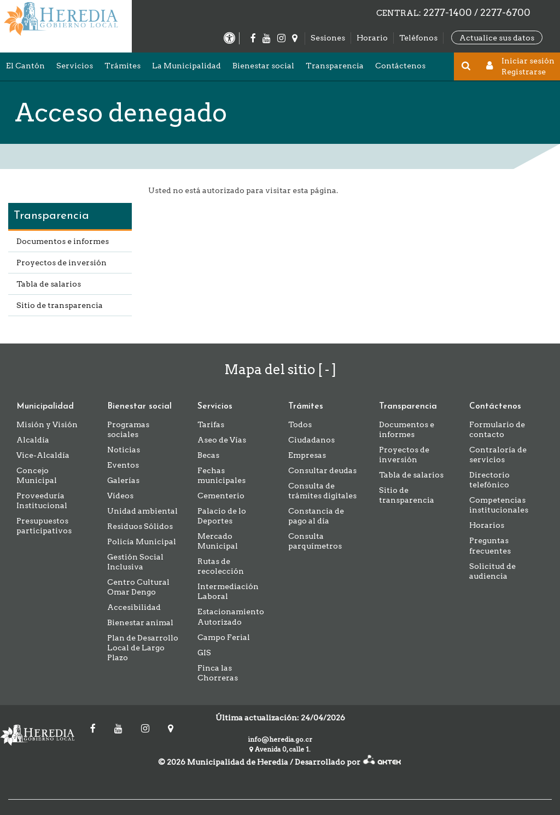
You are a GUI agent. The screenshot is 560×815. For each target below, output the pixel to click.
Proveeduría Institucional (41, 500)
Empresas (307, 455)
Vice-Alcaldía (42, 455)
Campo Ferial (223, 637)
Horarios (486, 525)
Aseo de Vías (221, 439)
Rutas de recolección (220, 566)
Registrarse (523, 71)
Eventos (123, 465)
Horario (372, 37)
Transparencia (335, 65)
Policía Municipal (141, 541)
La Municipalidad (186, 65)
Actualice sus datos (496, 37)
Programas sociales (128, 429)
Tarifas (210, 424)
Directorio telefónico (489, 479)
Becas (208, 455)
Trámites (122, 65)
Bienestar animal (140, 622)
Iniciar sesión (528, 60)
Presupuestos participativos (44, 525)
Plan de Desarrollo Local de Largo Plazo (142, 647)
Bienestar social (263, 65)
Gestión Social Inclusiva (135, 561)
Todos (300, 424)
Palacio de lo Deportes (221, 516)
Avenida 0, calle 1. (280, 749)
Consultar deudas (322, 470)
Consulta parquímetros (315, 541)
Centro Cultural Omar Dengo (138, 587)
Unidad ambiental (142, 511)
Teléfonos (418, 37)
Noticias (123, 449)
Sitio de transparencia (59, 305)
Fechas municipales (221, 475)
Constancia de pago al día (316, 516)
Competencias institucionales (498, 505)
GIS (204, 652)
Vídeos (120, 495)
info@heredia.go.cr (280, 739)
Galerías (123, 480)
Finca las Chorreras (217, 672)
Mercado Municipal (217, 541)
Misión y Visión (47, 424)
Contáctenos (400, 65)
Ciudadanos (311, 439)
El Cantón (25, 65)
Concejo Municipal (36, 475)
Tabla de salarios (48, 284)
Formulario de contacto (497, 429)
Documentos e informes (62, 241)
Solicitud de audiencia (492, 571)
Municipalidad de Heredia (41, 735)
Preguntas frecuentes (490, 545)
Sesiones (328, 37)
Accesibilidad (134, 607)
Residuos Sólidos (140, 526)
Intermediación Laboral (228, 591)
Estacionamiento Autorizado (230, 616)
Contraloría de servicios (498, 454)
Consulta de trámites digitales (322, 490)
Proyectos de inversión (61, 262)
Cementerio (220, 495)
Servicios (74, 65)
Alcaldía (32, 439)
